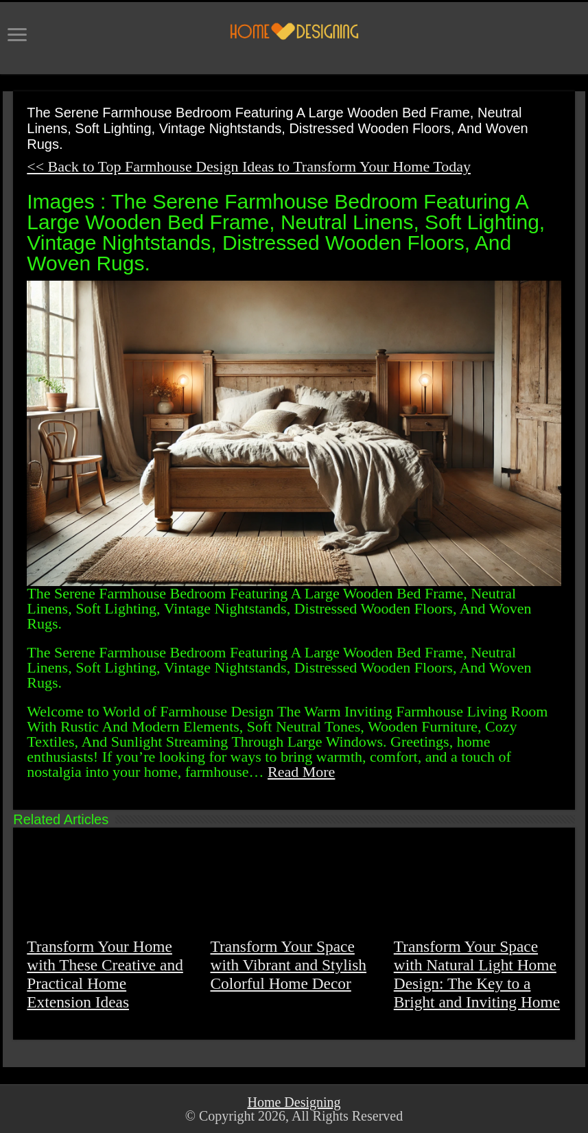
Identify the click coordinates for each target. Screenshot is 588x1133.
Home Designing (293, 1102)
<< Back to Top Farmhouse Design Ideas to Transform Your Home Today (249, 166)
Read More (301, 771)
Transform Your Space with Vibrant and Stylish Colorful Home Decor (289, 964)
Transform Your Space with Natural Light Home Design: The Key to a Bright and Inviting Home (477, 974)
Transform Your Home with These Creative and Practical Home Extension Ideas (105, 974)
